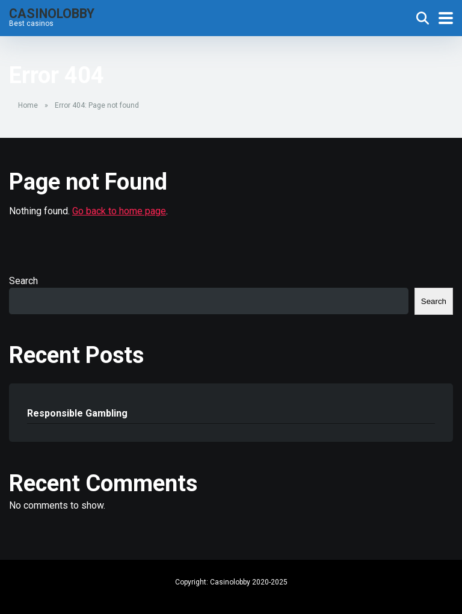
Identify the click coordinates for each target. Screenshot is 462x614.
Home (28, 105)
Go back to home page (119, 211)
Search (23, 281)
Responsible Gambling (77, 413)
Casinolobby (51, 13)
